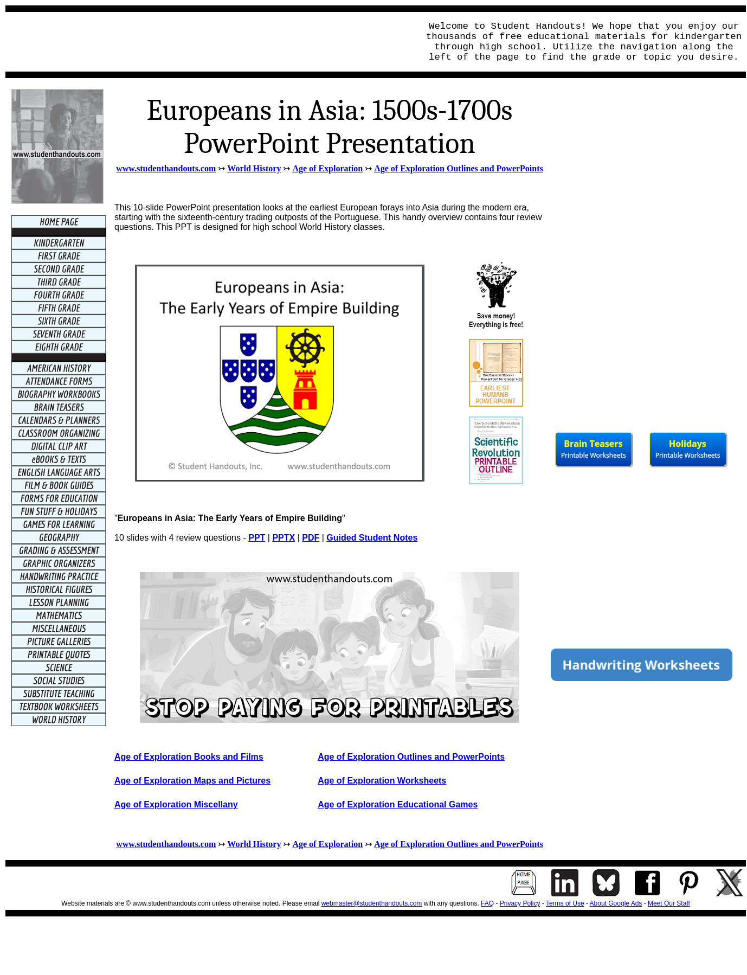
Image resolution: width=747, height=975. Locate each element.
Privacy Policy (520, 903)
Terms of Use (565, 903)
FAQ (487, 903)
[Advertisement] (209, 41)
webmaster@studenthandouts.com (371, 903)
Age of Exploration (327, 168)
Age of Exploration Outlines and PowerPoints (458, 168)
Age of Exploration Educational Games (398, 804)
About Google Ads (616, 903)
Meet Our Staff (669, 903)
